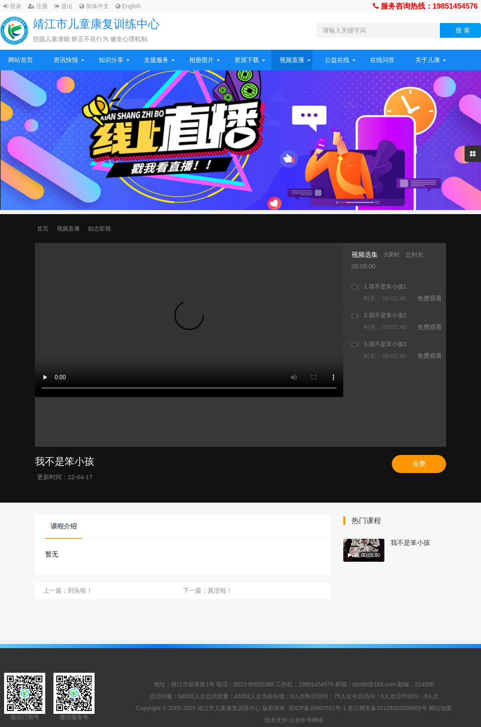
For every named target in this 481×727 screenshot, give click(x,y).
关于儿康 (427, 59)
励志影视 (99, 228)
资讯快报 (65, 59)
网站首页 (20, 59)
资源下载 (246, 59)
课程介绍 (64, 526)
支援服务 (156, 59)
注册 (38, 6)
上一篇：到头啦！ (67, 590)
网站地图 (440, 708)
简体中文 (94, 6)
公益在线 (337, 59)
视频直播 (292, 59)
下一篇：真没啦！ (207, 590)
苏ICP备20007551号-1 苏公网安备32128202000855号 (358, 708)
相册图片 (201, 59)
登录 (12, 6)
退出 (63, 6)
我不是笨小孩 (410, 542)
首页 (43, 228)
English (128, 6)
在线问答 (382, 59)
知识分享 (111, 59)
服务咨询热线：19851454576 (425, 6)
